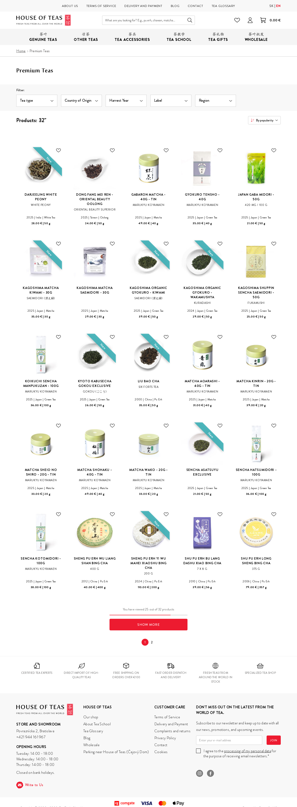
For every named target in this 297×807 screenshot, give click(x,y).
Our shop (90, 717)
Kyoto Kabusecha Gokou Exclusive (95, 383)
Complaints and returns (172, 731)
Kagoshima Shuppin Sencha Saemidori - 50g (256, 292)
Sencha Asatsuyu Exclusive (202, 472)
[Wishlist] (237, 20)
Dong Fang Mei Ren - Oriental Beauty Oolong (94, 199)
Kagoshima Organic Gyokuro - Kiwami (148, 290)
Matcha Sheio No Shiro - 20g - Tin (41, 472)
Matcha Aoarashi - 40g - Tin (202, 383)
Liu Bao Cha (148, 381)
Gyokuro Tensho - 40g (202, 196)
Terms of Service (167, 717)
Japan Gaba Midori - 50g (256, 196)
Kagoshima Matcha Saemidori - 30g (95, 290)
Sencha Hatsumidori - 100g (256, 472)
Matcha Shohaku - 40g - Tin (94, 472)
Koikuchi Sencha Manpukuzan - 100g (41, 383)
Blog (86, 738)
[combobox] (264, 120)
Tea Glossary (93, 731)
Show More (148, 624)
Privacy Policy (165, 738)
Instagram (199, 773)
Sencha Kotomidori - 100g (41, 560)
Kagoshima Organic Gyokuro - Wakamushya (202, 292)
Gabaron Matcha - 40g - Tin (148, 196)
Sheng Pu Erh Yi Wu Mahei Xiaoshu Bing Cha (148, 563)
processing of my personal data (247, 751)
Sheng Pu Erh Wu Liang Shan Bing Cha (95, 560)
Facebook (210, 773)
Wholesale (91, 745)
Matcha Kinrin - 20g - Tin (256, 383)
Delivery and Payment (171, 724)
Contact (160, 745)
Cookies (161, 752)
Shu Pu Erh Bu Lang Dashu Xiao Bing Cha (202, 560)
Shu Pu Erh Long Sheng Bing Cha (256, 560)
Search (190, 20)
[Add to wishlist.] (58, 150)
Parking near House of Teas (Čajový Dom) (116, 752)
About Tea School (97, 724)
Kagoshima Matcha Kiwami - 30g (41, 290)
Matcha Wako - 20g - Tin (148, 472)
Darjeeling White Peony (41, 196)
